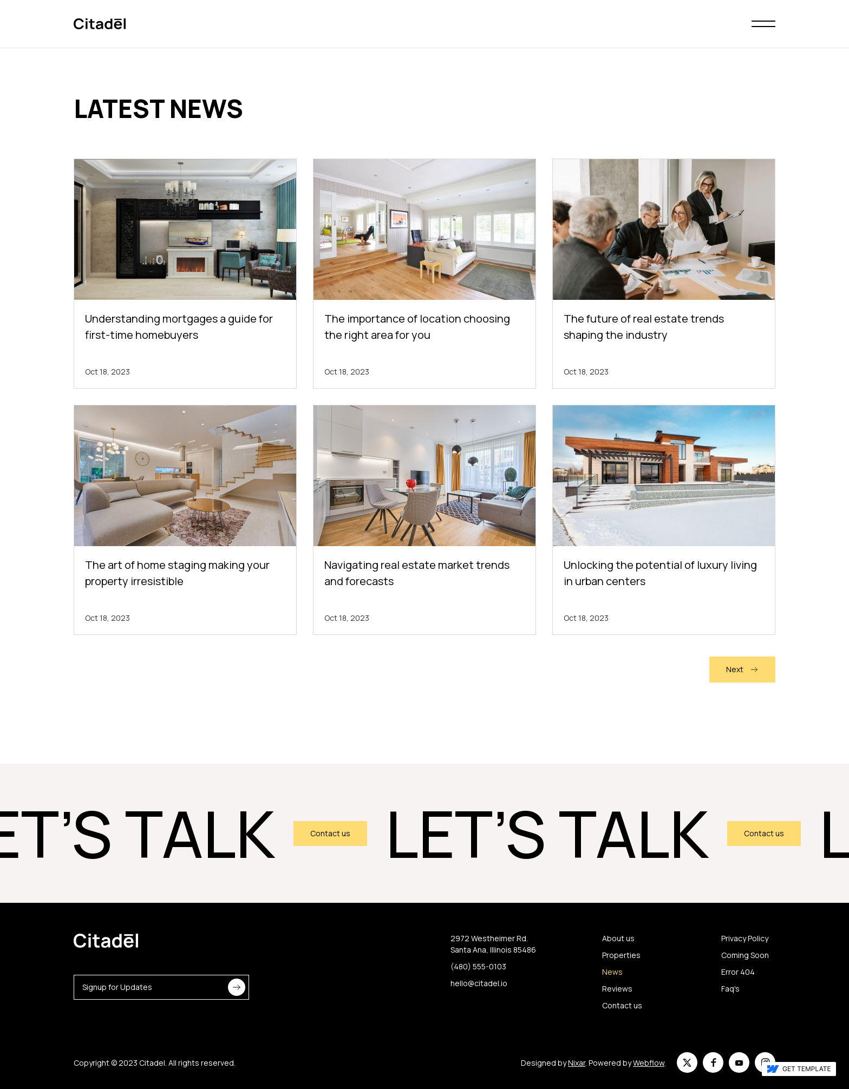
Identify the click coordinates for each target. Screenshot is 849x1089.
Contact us (336, 833)
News (612, 972)
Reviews (617, 988)
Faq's (730, 988)
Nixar (576, 1063)
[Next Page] (742, 670)
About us (618, 938)
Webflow (648, 1063)
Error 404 (738, 972)
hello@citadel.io (478, 983)
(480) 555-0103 (478, 966)
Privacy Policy (744, 938)
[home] (100, 24)
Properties (621, 955)
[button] (763, 23)
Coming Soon (745, 955)
